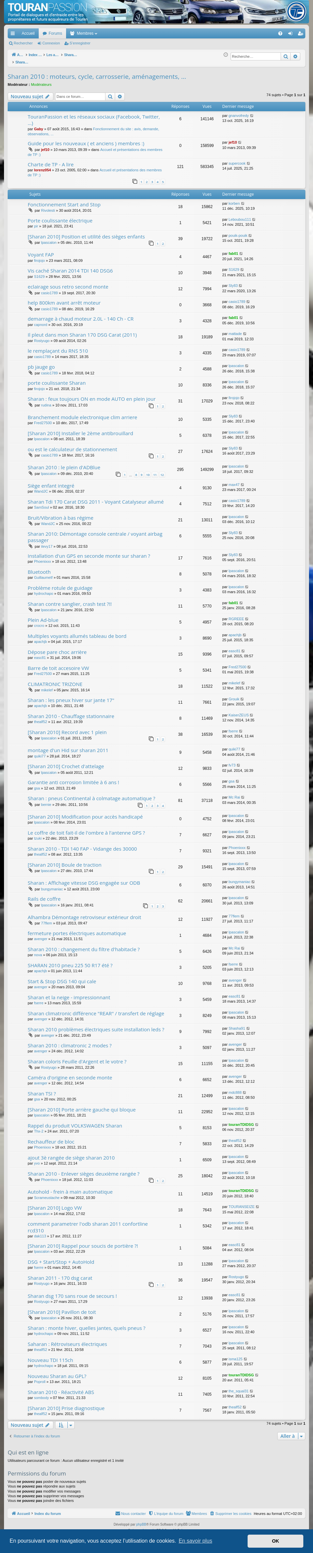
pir (36, 222)
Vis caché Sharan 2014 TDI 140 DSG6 (70, 267)
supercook (237, 160)
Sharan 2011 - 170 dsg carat (60, 1274)
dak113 (40, 1232)
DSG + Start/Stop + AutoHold (61, 1258)
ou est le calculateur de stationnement (72, 445)
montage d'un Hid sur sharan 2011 (68, 746)
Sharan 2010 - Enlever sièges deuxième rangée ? (83, 1170)
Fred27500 (43, 419)
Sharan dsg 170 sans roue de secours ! (72, 1292)
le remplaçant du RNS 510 (58, 347)
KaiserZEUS (239, 711)
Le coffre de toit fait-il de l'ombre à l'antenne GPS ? (86, 829)
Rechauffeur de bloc (51, 1138)
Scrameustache (46, 1194)
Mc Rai (234, 794)
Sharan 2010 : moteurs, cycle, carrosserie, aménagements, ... (97, 72)
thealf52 (40, 718)
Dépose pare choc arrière (57, 648)
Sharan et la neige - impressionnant (69, 993)
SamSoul (41, 504)
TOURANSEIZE (242, 1203)
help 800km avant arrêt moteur (64, 299)
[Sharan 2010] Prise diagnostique (66, 1404)
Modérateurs (41, 81)
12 (162, 471)
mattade (235, 330)
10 (147, 471)
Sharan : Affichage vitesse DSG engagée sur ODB (84, 879)
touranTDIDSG (241, 1121)
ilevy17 (46, 543)
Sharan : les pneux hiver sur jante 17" (71, 696)
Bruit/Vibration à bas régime (60, 514)
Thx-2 (38, 1128)
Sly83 (233, 282)
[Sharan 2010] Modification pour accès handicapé (85, 813)
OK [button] (275, 1541)
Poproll (39, 1378)
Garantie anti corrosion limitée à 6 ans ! (73, 778)
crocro (39, 622)
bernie (46, 801)
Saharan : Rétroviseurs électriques (67, 1340)
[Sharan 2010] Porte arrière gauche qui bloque (82, 1105)
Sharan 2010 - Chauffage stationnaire (71, 712)
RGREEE (236, 615)
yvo (37, 1160)
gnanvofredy (239, 112)
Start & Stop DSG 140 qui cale (62, 977)
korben (234, 200)
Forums (55, 33)
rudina (46, 401)
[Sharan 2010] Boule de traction (64, 861)
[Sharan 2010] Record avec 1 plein (67, 728)
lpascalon (48, 239)
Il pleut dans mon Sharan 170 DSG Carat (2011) (82, 331)
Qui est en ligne (28, 1448)
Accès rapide (14, 34)
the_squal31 (239, 1387)
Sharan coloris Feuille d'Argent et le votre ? (77, 1057)
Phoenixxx (42, 558)
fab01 (233, 250)
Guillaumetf (43, 574)
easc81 (40, 654)
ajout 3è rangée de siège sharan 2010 (71, 1154)
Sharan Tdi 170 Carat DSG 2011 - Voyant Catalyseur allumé (96, 498)
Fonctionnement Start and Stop (64, 200)
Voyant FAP (41, 250)
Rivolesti (48, 207)
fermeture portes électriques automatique (77, 929)
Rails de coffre (44, 895)
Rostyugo (41, 337)
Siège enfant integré (51, 482)
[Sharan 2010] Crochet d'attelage (66, 762)
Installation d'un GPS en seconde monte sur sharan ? (89, 552)
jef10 (45, 146)
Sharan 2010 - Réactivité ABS (61, 1388)
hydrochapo (43, 590)
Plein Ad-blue (43, 616)
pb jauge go (41, 363)
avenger (40, 935)
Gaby (38, 125)
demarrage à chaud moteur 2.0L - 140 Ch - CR (80, 315)
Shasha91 (237, 1025)
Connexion (51, 43)
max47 (234, 481)
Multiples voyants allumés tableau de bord (77, 632)
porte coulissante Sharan (57, 379)
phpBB (141, 1521)
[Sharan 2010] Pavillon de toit (62, 1308)
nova (38, 951)
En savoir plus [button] (195, 1541)
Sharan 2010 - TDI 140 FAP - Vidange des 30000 (82, 845)
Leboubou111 (240, 216)
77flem (46, 919)
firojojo (39, 257)
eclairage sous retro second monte (68, 283)
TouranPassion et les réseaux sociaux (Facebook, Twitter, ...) (94, 116)
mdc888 (235, 1089)
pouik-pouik (238, 232)
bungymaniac (52, 885)
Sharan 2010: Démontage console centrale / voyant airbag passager (95, 533)
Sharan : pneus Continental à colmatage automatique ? (91, 794)
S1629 (39, 273)
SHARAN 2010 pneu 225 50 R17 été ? (70, 961)
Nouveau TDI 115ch (50, 1356)
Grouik (234, 695)
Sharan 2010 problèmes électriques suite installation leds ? (96, 1025)
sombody (41, 1394)
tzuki (38, 835)
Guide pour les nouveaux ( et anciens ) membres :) (86, 139)
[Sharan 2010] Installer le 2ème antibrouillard (80, 429)
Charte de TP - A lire (51, 160)
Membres (85, 33)
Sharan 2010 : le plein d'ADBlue (64, 463)
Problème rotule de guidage (60, 584)
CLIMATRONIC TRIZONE (55, 680)
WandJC (41, 488)
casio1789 (49, 289)
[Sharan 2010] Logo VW (55, 1204)
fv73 (232, 761)
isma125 (236, 1355)
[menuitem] (257, 33)
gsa (37, 785)
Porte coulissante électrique (60, 216)
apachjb (40, 638)
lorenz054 (42, 166)
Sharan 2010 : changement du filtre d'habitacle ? (84, 945)
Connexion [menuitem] (291, 34)
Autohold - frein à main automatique (70, 1188)
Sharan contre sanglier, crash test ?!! (70, 600)
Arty (145, 1527)
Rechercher (23, 43)
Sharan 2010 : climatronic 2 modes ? (69, 1041)
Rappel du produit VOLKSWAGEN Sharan (75, 1121)
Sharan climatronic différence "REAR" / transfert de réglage (96, 1009)
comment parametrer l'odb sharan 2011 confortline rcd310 (88, 1223)
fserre (233, 727)
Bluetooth (39, 568)
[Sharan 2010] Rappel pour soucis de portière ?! (83, 1242)
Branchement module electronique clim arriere (82, 413)
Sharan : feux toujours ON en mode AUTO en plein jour (91, 395)
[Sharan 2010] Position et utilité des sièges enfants (86, 232)
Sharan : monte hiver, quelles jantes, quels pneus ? (86, 1324)
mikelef (47, 686)
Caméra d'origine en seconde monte (70, 1073)
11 (154, 471)
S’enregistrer (80, 43)
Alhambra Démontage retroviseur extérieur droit (84, 913)
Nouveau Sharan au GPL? (57, 1372)
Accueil (28, 33)
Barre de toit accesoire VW (58, 664)
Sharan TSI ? (42, 1089)
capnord (40, 321)
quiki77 (40, 752)
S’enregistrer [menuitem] (301, 34)
